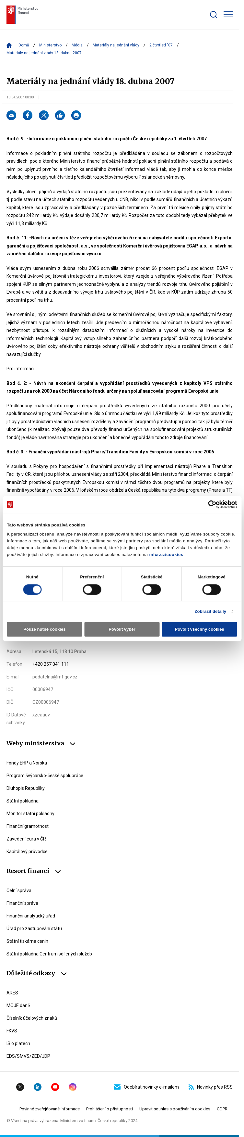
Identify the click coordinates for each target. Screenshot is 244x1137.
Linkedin (37, 1087)
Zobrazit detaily (210, 611)
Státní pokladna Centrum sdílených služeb (49, 953)
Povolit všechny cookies (199, 629)
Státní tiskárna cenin (27, 941)
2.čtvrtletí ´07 (161, 45)
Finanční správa (22, 903)
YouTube (55, 1087)
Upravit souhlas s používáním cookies (174, 1108)
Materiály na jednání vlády (116, 45)
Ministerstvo (50, 45)
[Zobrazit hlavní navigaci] (228, 14)
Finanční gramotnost (27, 826)
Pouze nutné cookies (44, 629)
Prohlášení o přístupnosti (109, 1108)
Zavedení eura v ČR (26, 838)
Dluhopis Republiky (25, 788)
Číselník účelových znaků (31, 1018)
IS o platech (18, 1043)
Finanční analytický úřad (30, 915)
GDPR (222, 1108)
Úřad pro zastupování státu (34, 928)
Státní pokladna (22, 800)
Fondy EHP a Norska (26, 762)
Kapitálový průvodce (27, 851)
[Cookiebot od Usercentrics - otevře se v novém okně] (208, 504)
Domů (23, 45)
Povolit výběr (122, 629)
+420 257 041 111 (50, 664)
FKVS (11, 1030)
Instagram (72, 1087)
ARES (12, 992)
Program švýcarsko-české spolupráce (44, 775)
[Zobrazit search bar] (213, 14)
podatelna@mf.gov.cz (54, 676)
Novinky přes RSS (211, 1087)
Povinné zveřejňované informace (49, 1108)
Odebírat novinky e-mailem (146, 1087)
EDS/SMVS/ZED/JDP (28, 1056)
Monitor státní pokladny (30, 813)
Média (77, 45)
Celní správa (18, 890)
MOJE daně (18, 1005)
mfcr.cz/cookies (166, 554)
